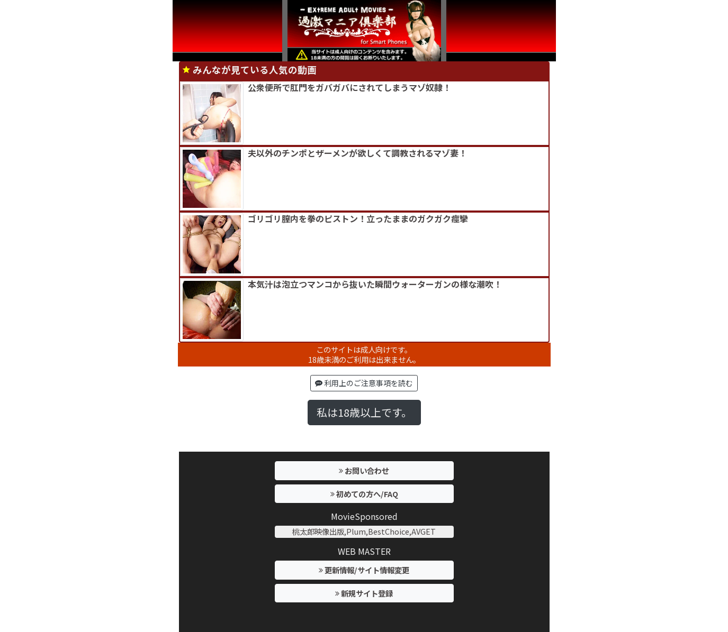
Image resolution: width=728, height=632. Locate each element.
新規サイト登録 (364, 593)
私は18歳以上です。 (364, 412)
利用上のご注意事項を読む (364, 383)
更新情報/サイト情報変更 (364, 569)
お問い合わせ (364, 470)
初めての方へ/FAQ (364, 493)
